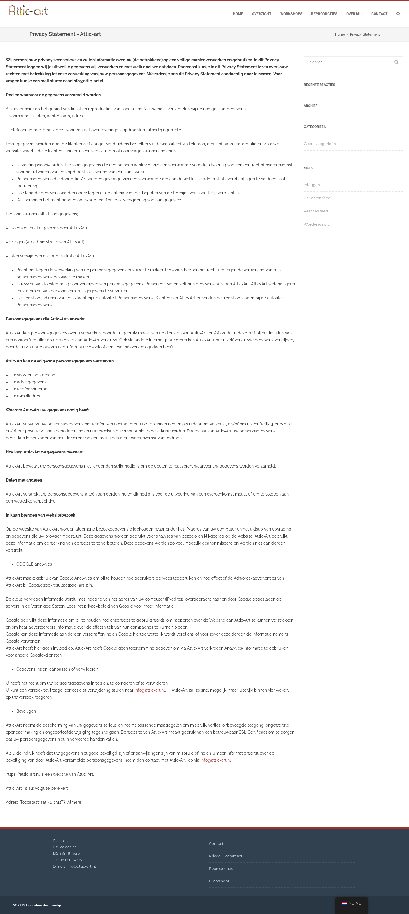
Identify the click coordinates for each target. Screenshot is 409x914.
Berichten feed (317, 198)
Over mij (354, 13)
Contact (379, 13)
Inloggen (312, 185)
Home (238, 13)
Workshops (291, 13)
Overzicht (261, 13)
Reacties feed (316, 211)
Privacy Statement (226, 856)
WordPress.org (317, 224)
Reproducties (324, 13)
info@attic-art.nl (150, 690)
